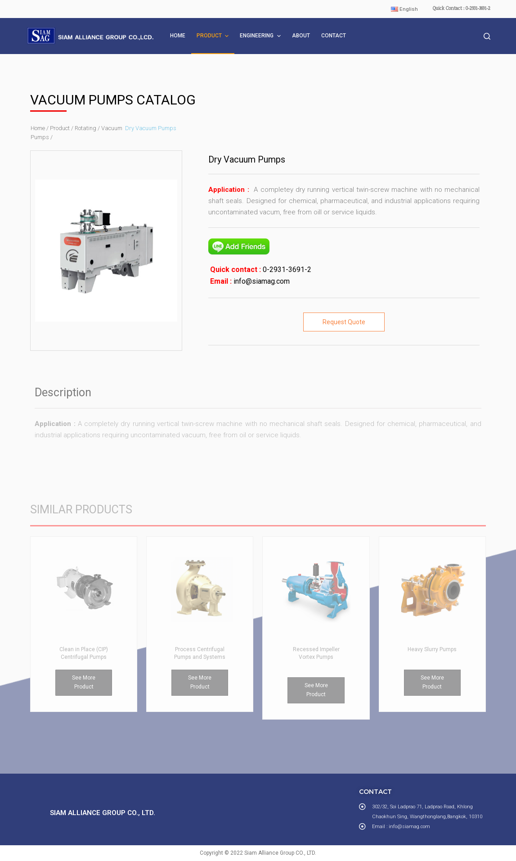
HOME (177, 35)
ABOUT (301, 35)
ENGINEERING (261, 36)
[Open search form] (487, 36)
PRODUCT (214, 36)
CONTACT (333, 35)
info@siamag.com (261, 281)
